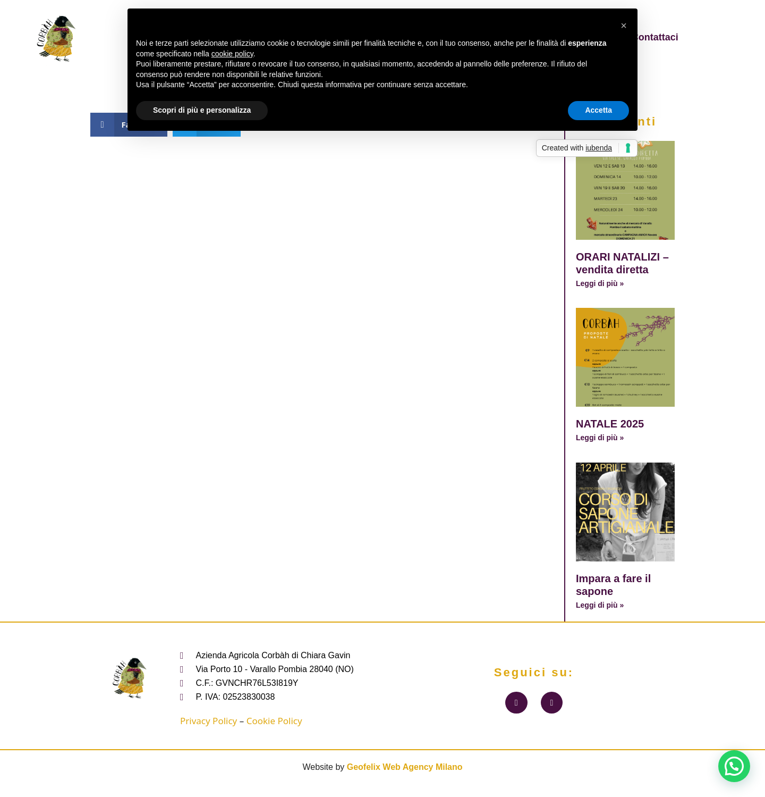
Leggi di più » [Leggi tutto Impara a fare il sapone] (600, 605)
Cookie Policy (274, 721)
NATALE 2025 (610, 424)
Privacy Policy (208, 721)
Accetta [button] (598, 110)
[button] (734, 766)
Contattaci (655, 37)
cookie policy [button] (232, 53)
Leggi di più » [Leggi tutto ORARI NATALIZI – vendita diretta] (600, 283)
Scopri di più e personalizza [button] (202, 110)
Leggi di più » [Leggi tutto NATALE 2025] (600, 437)
